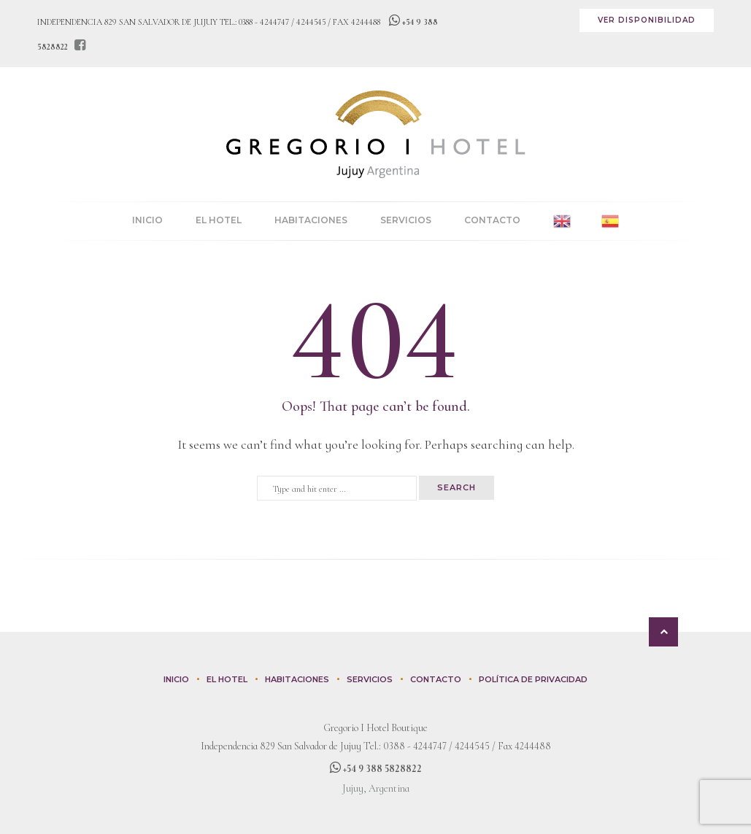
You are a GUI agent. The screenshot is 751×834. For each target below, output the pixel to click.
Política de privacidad (533, 679)
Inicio (147, 220)
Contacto (492, 220)
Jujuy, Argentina (375, 788)
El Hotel (219, 220)
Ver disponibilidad (647, 20)
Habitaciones (310, 220)
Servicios (405, 220)
